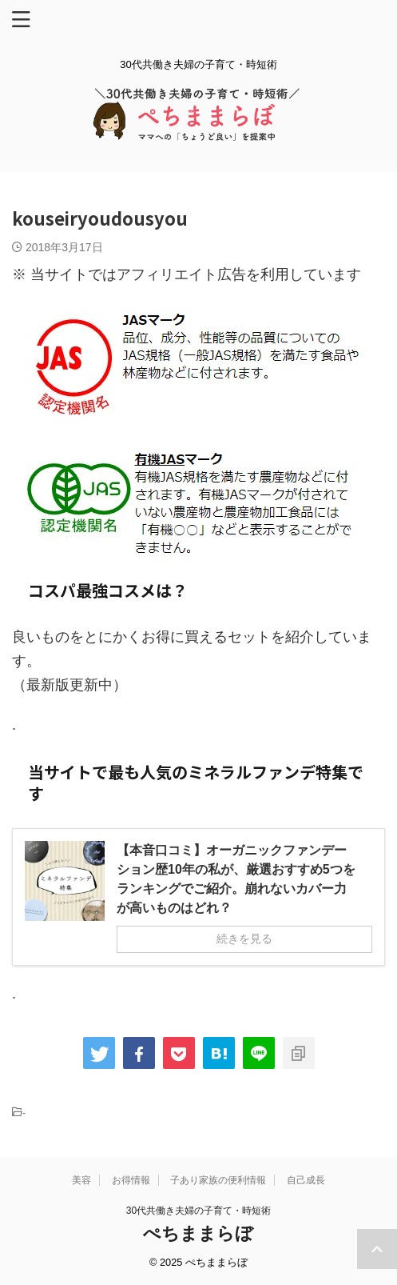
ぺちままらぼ (198, 1233)
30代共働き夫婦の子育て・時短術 (198, 1210)
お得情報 (131, 1180)
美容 (81, 1180)
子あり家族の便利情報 (218, 1180)
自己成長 (306, 1180)
